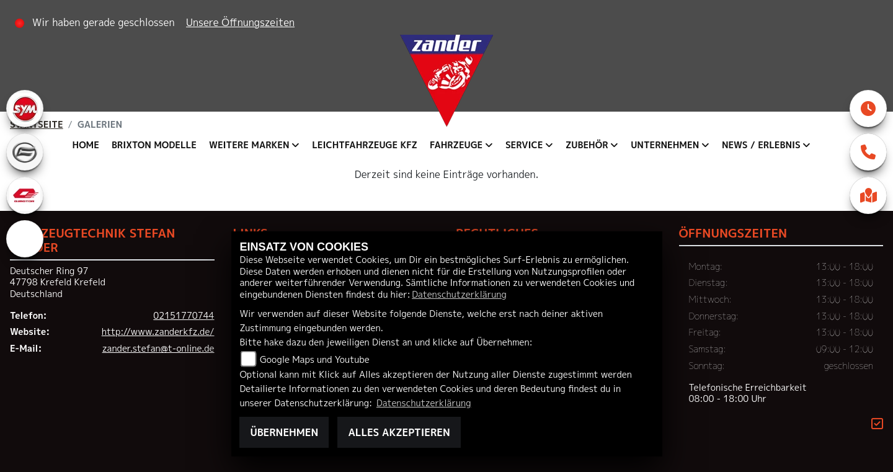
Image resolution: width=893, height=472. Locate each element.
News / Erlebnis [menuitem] (761, 145)
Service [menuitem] (524, 145)
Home (86, 145)
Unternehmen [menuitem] (665, 145)
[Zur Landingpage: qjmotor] (24, 195)
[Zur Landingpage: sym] (24, 108)
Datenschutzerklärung (459, 294)
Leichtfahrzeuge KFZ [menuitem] (364, 145)
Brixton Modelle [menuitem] (154, 145)
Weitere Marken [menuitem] (249, 145)
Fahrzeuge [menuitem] (456, 145)
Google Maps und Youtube (315, 360)
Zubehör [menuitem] (587, 145)
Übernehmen (284, 432)
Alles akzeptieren (399, 432)
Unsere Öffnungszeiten (240, 22)
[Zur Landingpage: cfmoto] (24, 152)
